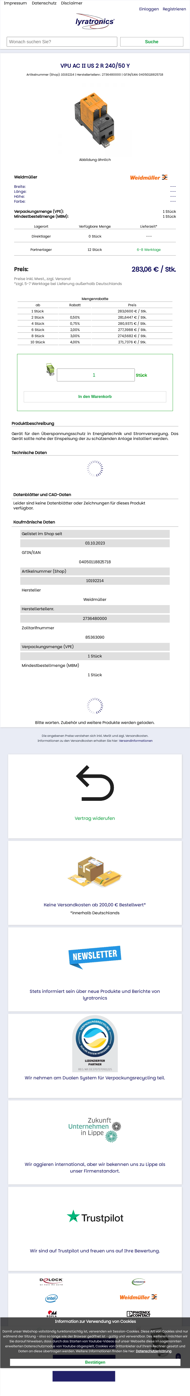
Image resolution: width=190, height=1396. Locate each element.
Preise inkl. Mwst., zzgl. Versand (42, 278)
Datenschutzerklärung (153, 1351)
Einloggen (149, 9)
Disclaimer (71, 3)
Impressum (15, 3)
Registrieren (174, 9)
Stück (102, 375)
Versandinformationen (136, 741)
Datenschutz (44, 3)
